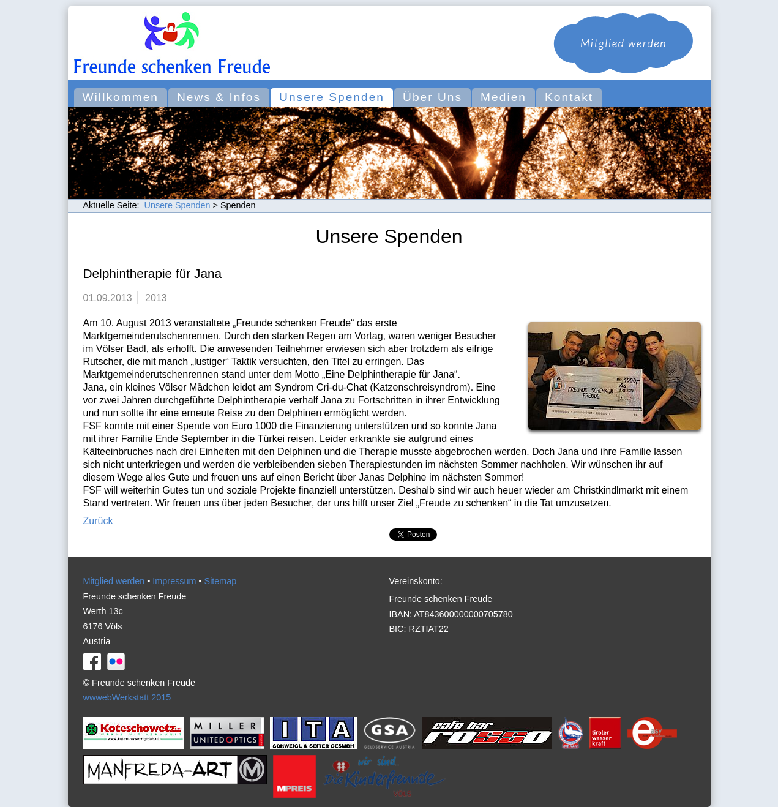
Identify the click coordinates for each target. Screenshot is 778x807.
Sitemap (220, 581)
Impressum (174, 581)
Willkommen (121, 97)
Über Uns (432, 97)
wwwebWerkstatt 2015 (127, 697)
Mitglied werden (114, 581)
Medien (503, 97)
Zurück (98, 521)
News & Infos (219, 97)
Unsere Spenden (331, 97)
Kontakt (569, 97)
